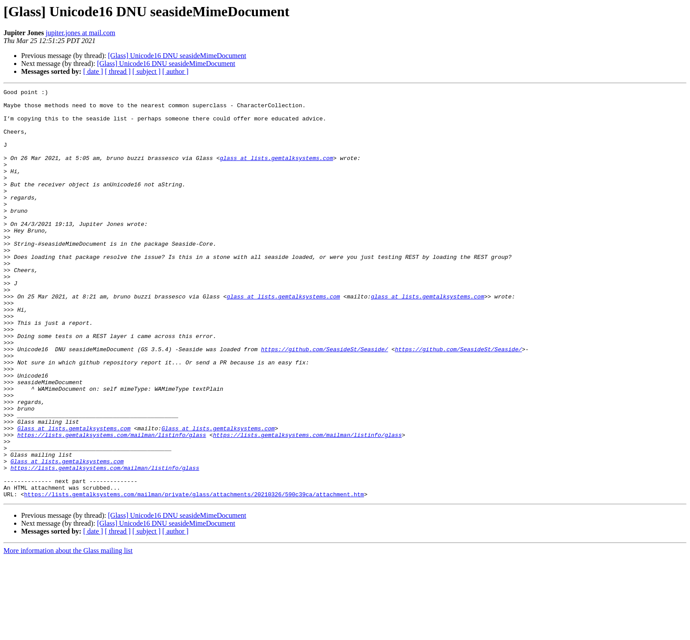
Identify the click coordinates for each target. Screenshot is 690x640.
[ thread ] (118, 71)
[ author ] (175, 71)
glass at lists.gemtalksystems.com (276, 172)
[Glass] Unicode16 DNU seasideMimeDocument (177, 55)
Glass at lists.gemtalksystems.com (73, 497)
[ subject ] (146, 71)
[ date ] (93, 71)
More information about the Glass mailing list (68, 632)
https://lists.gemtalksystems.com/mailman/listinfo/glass (111, 505)
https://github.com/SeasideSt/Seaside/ (324, 402)
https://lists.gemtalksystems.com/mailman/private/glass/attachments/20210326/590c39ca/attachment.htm (194, 576)
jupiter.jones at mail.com (80, 32)
